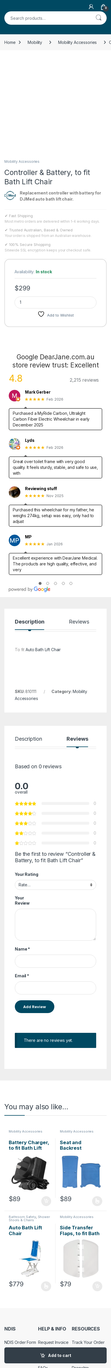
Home (9, 42)
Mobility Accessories (77, 42)
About (43, 1264)
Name (22, 853)
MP (28, 442)
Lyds (29, 345)
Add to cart (59, 1355)
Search (98, 18)
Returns (11, 1293)
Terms (10, 1310)
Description (29, 527)
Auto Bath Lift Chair (43, 554)
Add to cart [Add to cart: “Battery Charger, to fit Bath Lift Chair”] (46, 1106)
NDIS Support (17, 1255)
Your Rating (26, 779)
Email (22, 880)
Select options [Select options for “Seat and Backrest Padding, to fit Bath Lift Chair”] (97, 1106)
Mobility (35, 42)
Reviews (79, 527)
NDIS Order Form (20, 1247)
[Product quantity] (55, 207)
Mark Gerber (37, 297)
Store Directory (86, 1255)
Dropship (80, 1273)
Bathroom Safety (22, 1122)
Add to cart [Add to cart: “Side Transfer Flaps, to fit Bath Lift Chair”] (97, 1191)
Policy (10, 1301)
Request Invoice (53, 1247)
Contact (45, 1255)
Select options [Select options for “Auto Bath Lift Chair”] (46, 1191)
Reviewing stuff (41, 393)
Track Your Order (88, 1247)
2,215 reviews (84, 285)
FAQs (43, 1273)
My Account (83, 1264)
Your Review (22, 805)
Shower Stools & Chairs (29, 1123)
